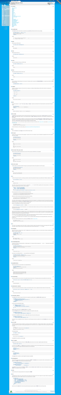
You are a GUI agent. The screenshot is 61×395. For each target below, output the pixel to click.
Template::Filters (35, 218)
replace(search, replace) (16, 22)
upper (13, 8)
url (26, 214)
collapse (14, 12)
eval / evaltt (14, 23)
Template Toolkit (17, 391)
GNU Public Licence (39, 391)
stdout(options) (15, 25)
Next (53, 390)
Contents (13, 6)
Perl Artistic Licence (45, 391)
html (13, 13)
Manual (4, 9)
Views (4, 18)
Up (52, 390)
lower (13, 9)
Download (3, 7)
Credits (4, 19)
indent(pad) (14, 19)
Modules (4, 20)
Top (52, 6)
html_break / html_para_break (17, 16)
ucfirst (13, 10)
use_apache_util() (14, 122)
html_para (14, 15)
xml (13, 14)
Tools (3, 21)
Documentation (4, 8)
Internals (4, 17)
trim (13, 11)
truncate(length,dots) (16, 241)
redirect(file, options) (16, 295)
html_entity (14, 113)
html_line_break (15, 164)
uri (12, 176)
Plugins (4, 16)
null (13, 26)
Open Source (21, 391)
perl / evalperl (14, 24)
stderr (13, 370)
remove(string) (15, 21)
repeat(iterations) (15, 20)
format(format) (14, 29)
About (3, 6)
